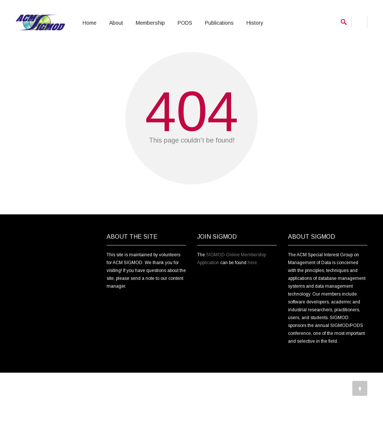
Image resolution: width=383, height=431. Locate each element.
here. (253, 297)
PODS (185, 23)
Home (89, 23)
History (254, 23)
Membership (150, 23)
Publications (219, 23)
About (116, 23)
